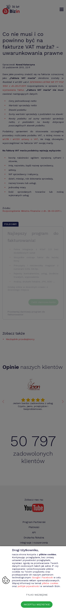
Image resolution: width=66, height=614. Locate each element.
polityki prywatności (29, 586)
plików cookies (50, 583)
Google (36, 577)
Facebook (47, 577)
